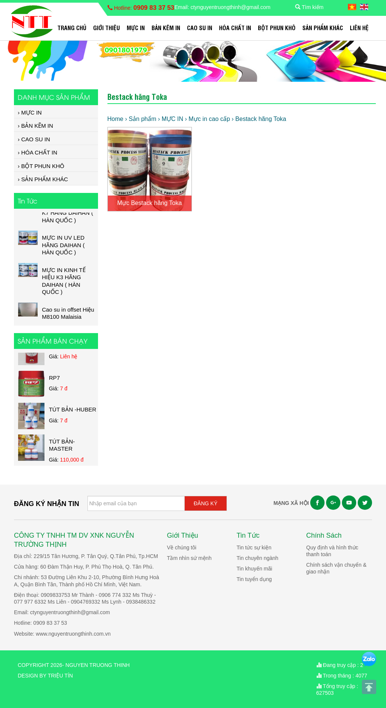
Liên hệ (359, 27)
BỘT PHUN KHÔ (277, 27)
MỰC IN (136, 27)
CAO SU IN (199, 27)
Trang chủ (71, 27)
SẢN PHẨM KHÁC (322, 27)
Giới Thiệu (106, 27)
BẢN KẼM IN (166, 27)
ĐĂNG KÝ (206, 503)
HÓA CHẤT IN (235, 27)
